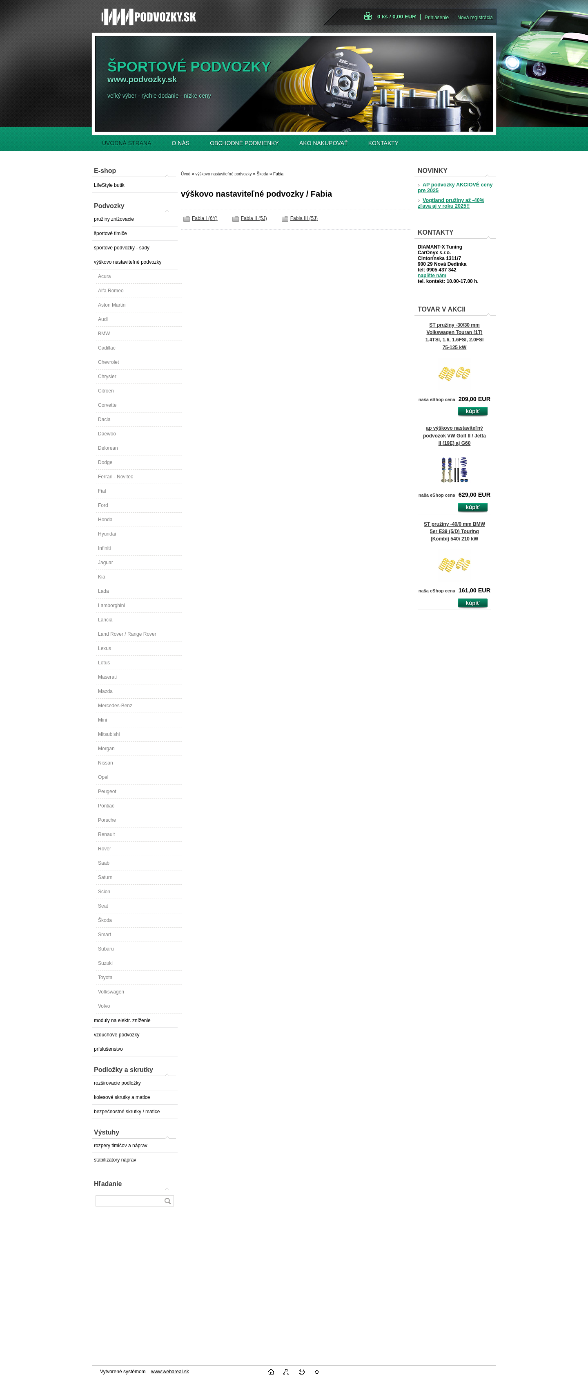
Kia (101, 577)
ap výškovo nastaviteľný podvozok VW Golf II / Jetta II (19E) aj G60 (454, 435)
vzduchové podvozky (116, 1035)
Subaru (106, 949)
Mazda (105, 691)
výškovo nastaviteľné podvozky (128, 262)
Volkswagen (111, 992)
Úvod (185, 174)
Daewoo (107, 434)
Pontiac (106, 806)
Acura (104, 276)
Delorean (108, 448)
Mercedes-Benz (115, 706)
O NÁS (181, 143)
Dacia (104, 419)
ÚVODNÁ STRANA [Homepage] (126, 143)
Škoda (105, 920)
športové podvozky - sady (121, 248)
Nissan (105, 763)
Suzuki (105, 963)
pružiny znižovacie (114, 219)
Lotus (104, 663)
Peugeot (107, 791)
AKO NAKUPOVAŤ (323, 143)
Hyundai (107, 534)
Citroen (106, 391)
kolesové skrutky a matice (122, 1097)
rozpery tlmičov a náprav (120, 1145)
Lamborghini (111, 605)
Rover (104, 849)
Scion (104, 892)
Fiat (102, 491)
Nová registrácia (475, 17)
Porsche (107, 820)
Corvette (107, 405)
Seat (103, 906)
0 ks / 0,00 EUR (396, 16)
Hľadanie (108, 1183)
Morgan (106, 748)
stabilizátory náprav (115, 1160)
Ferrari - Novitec (115, 477)
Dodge (105, 462)
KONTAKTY (383, 143)
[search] (167, 1201)
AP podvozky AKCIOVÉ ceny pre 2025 (455, 187)
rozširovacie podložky (117, 1083)
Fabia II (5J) (254, 218)
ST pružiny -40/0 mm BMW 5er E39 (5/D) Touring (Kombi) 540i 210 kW (454, 531)
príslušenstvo (108, 1049)
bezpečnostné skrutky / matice (127, 1111)
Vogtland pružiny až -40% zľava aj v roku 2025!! (451, 203)
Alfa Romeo (111, 291)
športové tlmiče (110, 233)
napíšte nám (432, 275)
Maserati (107, 677)
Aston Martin (111, 305)
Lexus (104, 648)
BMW (104, 333)
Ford (103, 505)
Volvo (104, 1006)
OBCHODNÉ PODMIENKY (244, 143)
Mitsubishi (109, 734)
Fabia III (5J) (304, 218)
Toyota (105, 977)
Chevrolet (108, 362)
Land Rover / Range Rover (127, 634)
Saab (103, 863)
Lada (103, 591)
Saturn (105, 877)
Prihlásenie (437, 17)
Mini (102, 720)
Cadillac (107, 348)
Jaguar (105, 562)
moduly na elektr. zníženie (122, 1020)
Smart (104, 934)
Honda (105, 519)
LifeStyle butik (109, 185)
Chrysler (107, 376)
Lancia (105, 620)
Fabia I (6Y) (205, 218)
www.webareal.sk (170, 1372)
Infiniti (104, 548)
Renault (106, 834)
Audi (103, 319)
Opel (103, 777)
